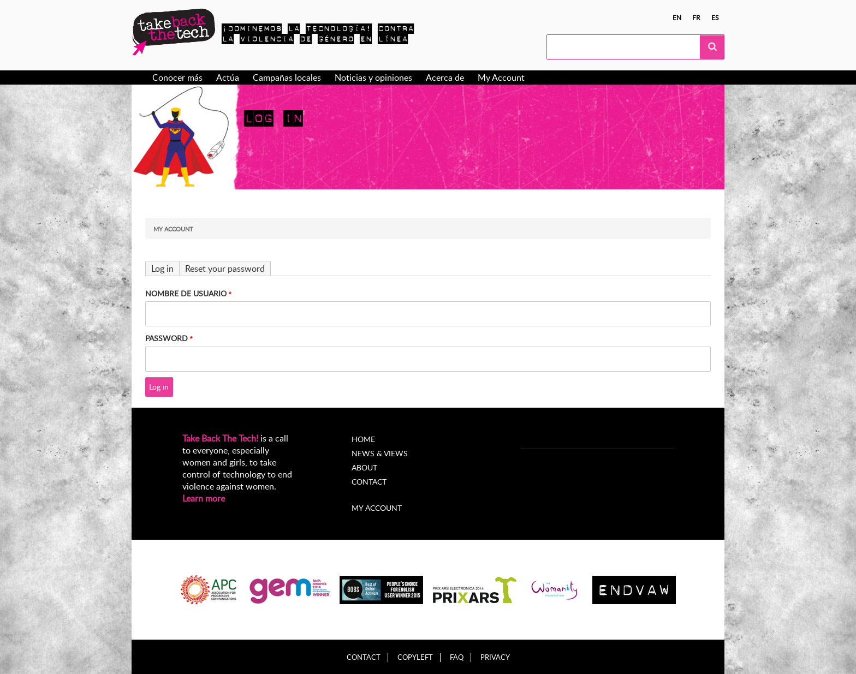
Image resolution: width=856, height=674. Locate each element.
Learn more (203, 498)
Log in (162, 269)
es (715, 17)
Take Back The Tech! (220, 438)
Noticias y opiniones (373, 77)
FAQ (456, 657)
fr (696, 17)
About (364, 467)
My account (377, 508)
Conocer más (177, 77)
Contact (369, 481)
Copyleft (415, 657)
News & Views (380, 453)
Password (166, 338)
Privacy (495, 657)
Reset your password (225, 269)
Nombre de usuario (186, 293)
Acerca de (445, 77)
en (677, 17)
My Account (501, 77)
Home (363, 439)
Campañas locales (287, 77)
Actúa (227, 77)
